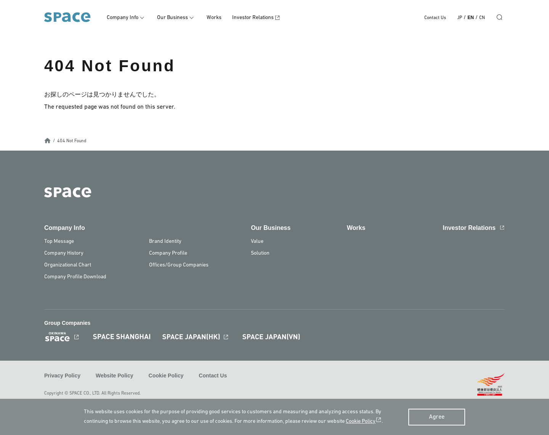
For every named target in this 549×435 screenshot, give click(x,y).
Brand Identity (165, 241)
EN (470, 17)
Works (214, 18)
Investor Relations (253, 18)
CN (482, 18)
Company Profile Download (75, 277)
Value (257, 241)
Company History (63, 253)
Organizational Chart (67, 265)
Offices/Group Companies (179, 265)
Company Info (122, 18)
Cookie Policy (166, 375)
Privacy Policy (62, 375)
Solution (260, 253)
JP (459, 18)
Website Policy (114, 375)
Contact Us (435, 18)
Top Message (59, 241)
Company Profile (168, 253)
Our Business (172, 18)
